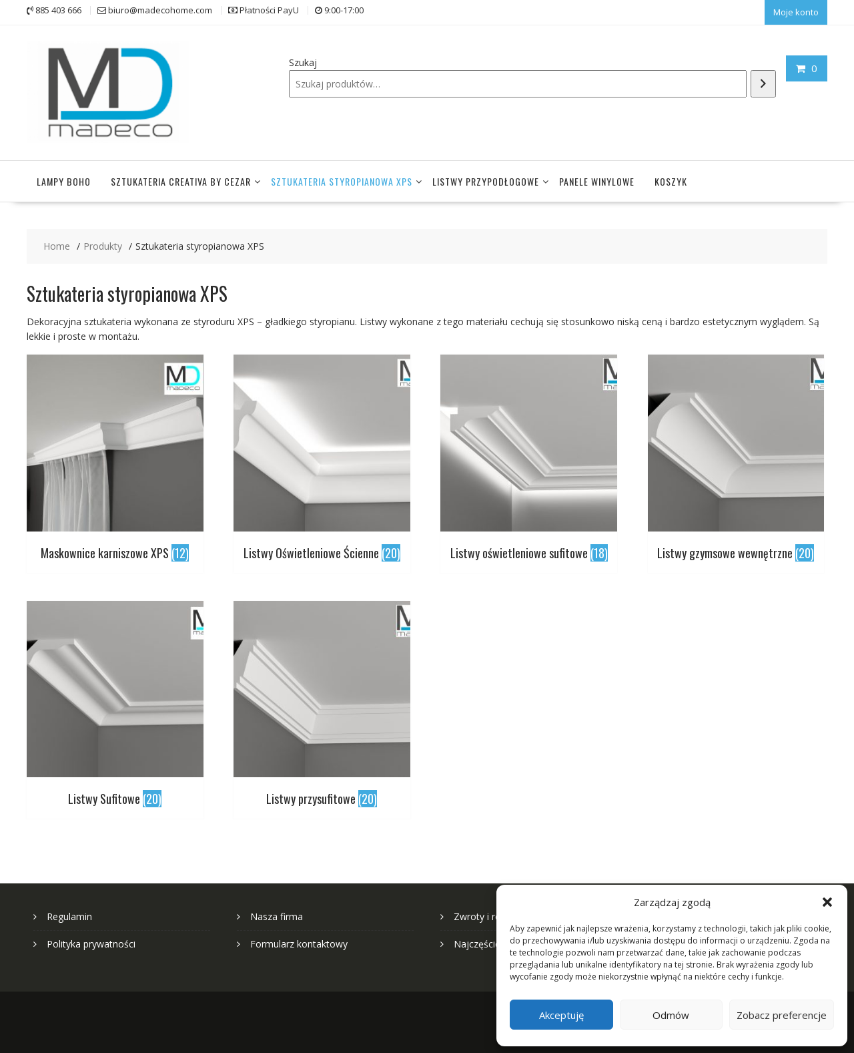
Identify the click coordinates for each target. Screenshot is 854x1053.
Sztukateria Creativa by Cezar (181, 178)
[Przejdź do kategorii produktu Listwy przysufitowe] (322, 703)
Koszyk (671, 178)
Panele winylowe (596, 178)
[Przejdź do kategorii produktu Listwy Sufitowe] (115, 703)
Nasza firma (276, 913)
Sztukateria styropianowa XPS (341, 178)
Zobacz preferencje (782, 1015)
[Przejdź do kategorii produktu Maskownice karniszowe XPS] (115, 457)
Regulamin (69, 913)
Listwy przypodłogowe (485, 178)
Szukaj (303, 61)
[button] (827, 902)
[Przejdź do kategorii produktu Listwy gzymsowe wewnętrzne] (736, 457)
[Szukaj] (763, 82)
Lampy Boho (64, 178)
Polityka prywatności (91, 940)
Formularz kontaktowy (299, 940)
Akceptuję (561, 1015)
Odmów (671, 1015)
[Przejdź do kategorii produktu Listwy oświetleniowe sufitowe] (528, 457)
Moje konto (796, 11)
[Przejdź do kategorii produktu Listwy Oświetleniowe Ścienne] (322, 457)
